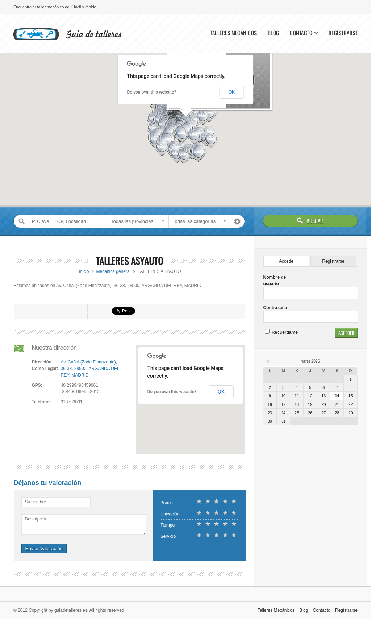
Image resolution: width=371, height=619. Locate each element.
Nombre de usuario (274, 280)
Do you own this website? (151, 92)
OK (231, 92)
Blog (273, 32)
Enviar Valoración (44, 548)
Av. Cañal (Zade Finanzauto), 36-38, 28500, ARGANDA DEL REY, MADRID (90, 369)
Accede (286, 261)
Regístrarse (343, 32)
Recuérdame (281, 332)
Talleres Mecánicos (233, 32)
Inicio (84, 271)
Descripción (36, 519)
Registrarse (333, 261)
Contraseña (275, 307)
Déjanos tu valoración (48, 482)
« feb (268, 361)
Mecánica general (113, 271)
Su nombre (35, 501)
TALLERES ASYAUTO (129, 261)
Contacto (301, 32)
